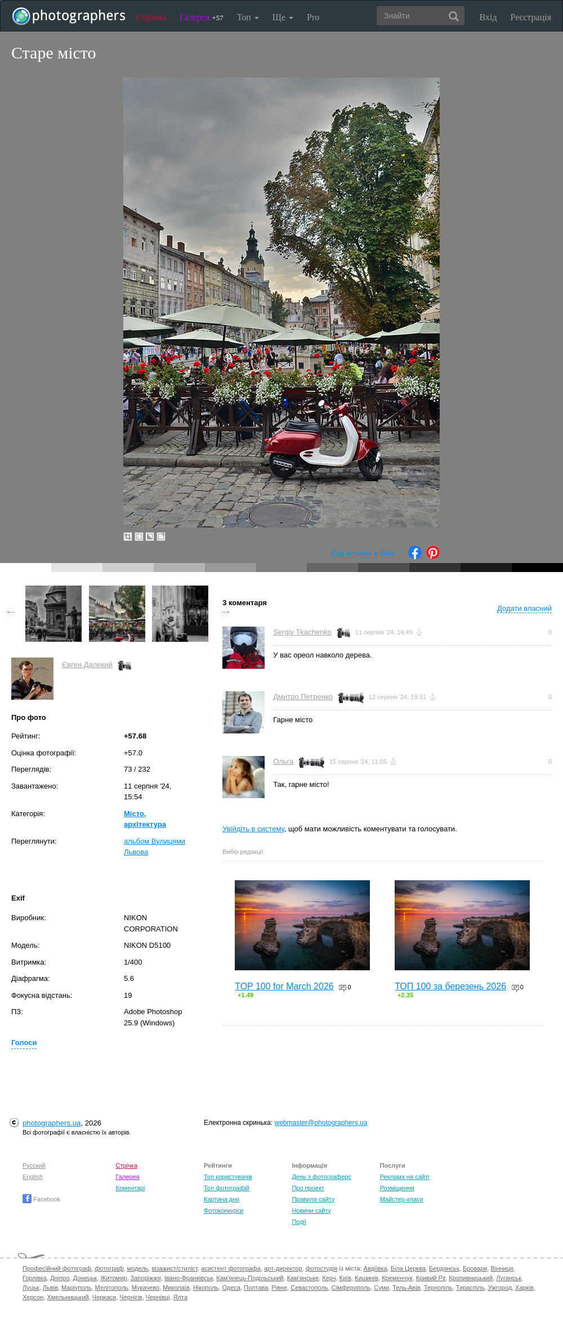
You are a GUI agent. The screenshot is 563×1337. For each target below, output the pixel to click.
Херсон (33, 1297)
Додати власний (524, 608)
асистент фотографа (231, 1268)
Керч (329, 1278)
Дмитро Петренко (303, 696)
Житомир (113, 1278)
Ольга (283, 761)
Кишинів (366, 1278)
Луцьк (31, 1287)
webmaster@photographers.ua (321, 1123)
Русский (34, 1165)
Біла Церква (408, 1268)
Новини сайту (311, 1210)
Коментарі (130, 1188)
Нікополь (205, 1287)
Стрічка (151, 17)
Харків (524, 1287)
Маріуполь (76, 1287)
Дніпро (59, 1278)
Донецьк (85, 1278)
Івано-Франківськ (188, 1278)
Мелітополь (111, 1287)
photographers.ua (52, 1123)
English (33, 1176)
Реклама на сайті (405, 1176)
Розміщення (397, 1188)
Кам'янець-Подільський (249, 1278)
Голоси (24, 1042)
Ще (282, 17)
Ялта (180, 1297)
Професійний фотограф (57, 1268)
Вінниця (502, 1268)
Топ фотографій (226, 1188)
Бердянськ (444, 1268)
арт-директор (283, 1268)
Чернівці (158, 1297)
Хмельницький (68, 1297)
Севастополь (309, 1287)
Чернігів (130, 1297)
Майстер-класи (401, 1199)
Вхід (488, 17)
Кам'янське (303, 1278)
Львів (50, 1287)
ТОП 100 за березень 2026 (450, 986)
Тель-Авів (406, 1287)
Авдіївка (375, 1268)
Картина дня (221, 1199)
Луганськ (508, 1278)
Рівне (279, 1287)
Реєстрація (531, 17)
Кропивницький (471, 1278)
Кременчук (397, 1278)
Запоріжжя (146, 1278)
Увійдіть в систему (253, 829)
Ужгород (500, 1287)
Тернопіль (438, 1287)
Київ (345, 1278)
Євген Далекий (87, 664)
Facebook (41, 1199)
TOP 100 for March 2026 (284, 986)
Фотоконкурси (223, 1210)
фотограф (109, 1268)
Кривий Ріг (430, 1278)
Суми (381, 1287)
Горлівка (35, 1278)
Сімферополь (351, 1287)
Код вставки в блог (363, 553)
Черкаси (104, 1297)
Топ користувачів (228, 1176)
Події (299, 1221)
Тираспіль (470, 1287)
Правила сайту (313, 1199)
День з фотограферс (321, 1176)
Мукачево (145, 1287)
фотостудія (322, 1268)
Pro (313, 17)
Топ (248, 17)
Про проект (308, 1188)
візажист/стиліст (174, 1268)
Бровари (475, 1268)
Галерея (202, 17)
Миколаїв (176, 1287)
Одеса (231, 1287)
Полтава (256, 1287)
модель (138, 1268)
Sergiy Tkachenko (302, 632)
